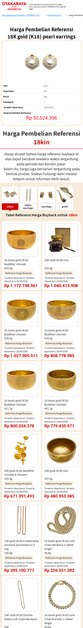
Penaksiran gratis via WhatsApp (41, 396)
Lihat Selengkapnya (42, 285)
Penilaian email (41, 410)
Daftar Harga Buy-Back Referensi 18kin (37, 312)
